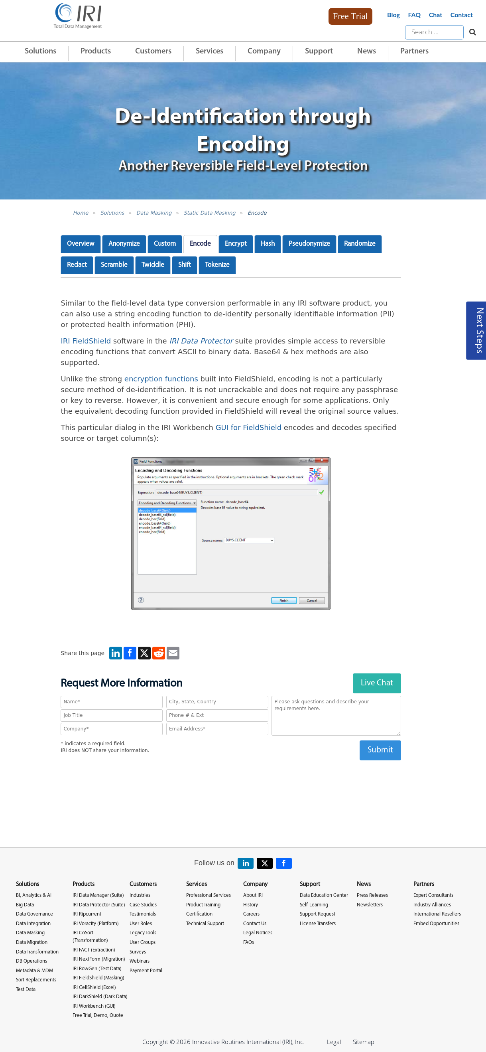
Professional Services (208, 895)
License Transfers (318, 923)
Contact (462, 14)
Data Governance (34, 914)
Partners (414, 51)
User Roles (141, 923)
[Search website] (470, 32)
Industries (140, 895)
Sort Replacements (36, 980)
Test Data (25, 989)
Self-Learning (314, 905)
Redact (77, 265)
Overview (80, 244)
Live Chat (377, 683)
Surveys (138, 952)
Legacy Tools (143, 933)
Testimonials (143, 914)
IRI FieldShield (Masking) (98, 978)
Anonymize (124, 244)
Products (96, 51)
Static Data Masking (209, 213)
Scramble (114, 265)
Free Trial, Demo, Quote (98, 1015)
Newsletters (370, 905)
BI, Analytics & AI (33, 895)
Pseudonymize (309, 244)
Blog (393, 14)
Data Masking (153, 213)
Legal (334, 1042)
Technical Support (205, 923)
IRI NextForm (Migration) (99, 959)
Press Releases (372, 895)
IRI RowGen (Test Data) (97, 968)
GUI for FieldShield (249, 427)
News (366, 51)
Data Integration (33, 923)
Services (209, 51)
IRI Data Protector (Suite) (99, 905)
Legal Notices (257, 933)
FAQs (248, 942)
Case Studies (143, 905)
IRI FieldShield (86, 341)
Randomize (360, 244)
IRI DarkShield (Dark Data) (100, 996)
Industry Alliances (432, 905)
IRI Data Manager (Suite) (98, 895)
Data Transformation (37, 952)
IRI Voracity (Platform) (96, 923)
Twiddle (153, 265)
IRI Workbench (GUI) (94, 1006)
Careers (251, 914)
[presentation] (230, 775)
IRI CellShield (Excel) (94, 987)
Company (264, 51)
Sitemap (363, 1042)
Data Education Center (324, 895)
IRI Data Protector (201, 341)
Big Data (25, 905)
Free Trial (350, 16)
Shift (184, 265)
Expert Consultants (433, 895)
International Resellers (437, 914)
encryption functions (161, 379)
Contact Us (254, 923)
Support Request (317, 914)
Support (319, 51)
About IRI (253, 895)
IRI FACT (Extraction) (94, 950)
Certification (199, 914)
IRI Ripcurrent (87, 914)
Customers (153, 51)
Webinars (140, 961)
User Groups (142, 942)
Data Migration (31, 942)
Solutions (40, 51)
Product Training (203, 905)
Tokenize (217, 265)
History (250, 905)
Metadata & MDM (34, 970)
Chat (436, 14)
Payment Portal (146, 970)
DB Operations (31, 961)
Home (80, 213)
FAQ (414, 14)
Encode (257, 213)
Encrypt (236, 244)
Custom (165, 244)
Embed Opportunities (436, 923)
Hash (268, 244)
